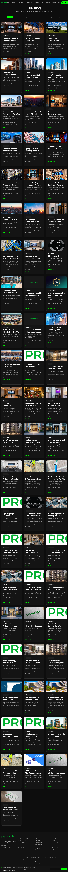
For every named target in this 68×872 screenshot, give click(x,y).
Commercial (17, 17)
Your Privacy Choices (33, 859)
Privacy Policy (5, 859)
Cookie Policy (24, 859)
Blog (42, 2)
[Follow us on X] (40, 849)
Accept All (64, 869)
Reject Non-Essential (55, 869)
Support (59, 2)
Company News (26, 17)
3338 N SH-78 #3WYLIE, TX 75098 (38, 845)
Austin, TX (54, 844)
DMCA (48, 859)
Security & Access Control (23, 844)
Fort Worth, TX (55, 842)
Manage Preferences (43, 869)
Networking (42, 17)
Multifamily (35, 17)
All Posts (10, 17)
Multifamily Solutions (22, 840)
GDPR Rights (42, 859)
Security (50, 17)
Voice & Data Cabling (22, 842)
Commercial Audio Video (23, 838)
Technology (57, 17)
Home (8, 2)
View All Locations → (56, 852)
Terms (10, 859)
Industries (22, 2)
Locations (29, 2)
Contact (54, 2)
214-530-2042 (38, 840)
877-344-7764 (38, 838)
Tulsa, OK (54, 849)
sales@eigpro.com (39, 842)
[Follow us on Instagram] (35, 849)
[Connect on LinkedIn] (38, 849)
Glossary (37, 861)
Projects (36, 2)
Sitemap (63, 859)
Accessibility (16, 859)
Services (14, 2)
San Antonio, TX (55, 846)
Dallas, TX (54, 838)
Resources (48, 2)
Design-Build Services (22, 847)
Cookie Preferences (55, 859)
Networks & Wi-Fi (22, 846)
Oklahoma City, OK (56, 847)
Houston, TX (54, 840)
